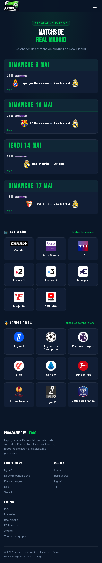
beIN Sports (61, 475)
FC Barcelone (12, 525)
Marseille (9, 514)
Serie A (8, 492)
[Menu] (94, 6)
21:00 (10, 76)
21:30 (10, 156)
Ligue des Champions (17, 475)
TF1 (56, 486)
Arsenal (8, 530)
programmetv (20, 433)
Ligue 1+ (59, 481)
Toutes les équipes (15, 536)
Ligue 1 (8, 470)
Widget (39, 556)
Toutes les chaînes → (84, 232)
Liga (9, 89)
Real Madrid (11, 519)
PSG (6, 508)
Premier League (13, 481)
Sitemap (28, 556)
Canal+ (58, 470)
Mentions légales (13, 556)
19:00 (10, 197)
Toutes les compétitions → (81, 322)
